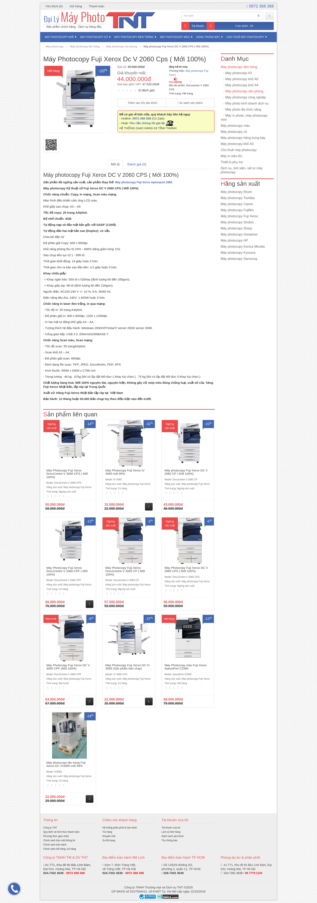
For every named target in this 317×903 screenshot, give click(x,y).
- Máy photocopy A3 (236, 73)
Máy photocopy (54, 46)
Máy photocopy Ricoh (236, 192)
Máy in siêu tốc (232, 156)
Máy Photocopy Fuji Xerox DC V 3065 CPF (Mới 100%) (68, 666)
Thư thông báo (170, 840)
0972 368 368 (260, 6)
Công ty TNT (50, 827)
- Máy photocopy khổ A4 (239, 85)
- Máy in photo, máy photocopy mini (244, 117)
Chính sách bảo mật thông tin (59, 840)
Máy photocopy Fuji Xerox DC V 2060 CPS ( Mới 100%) (176, 46)
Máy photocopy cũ (94, 36)
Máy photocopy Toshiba (238, 198)
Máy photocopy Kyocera (238, 252)
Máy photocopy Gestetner (239, 234)
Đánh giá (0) (137, 164)
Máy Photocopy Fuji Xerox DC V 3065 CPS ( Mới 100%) (186, 569)
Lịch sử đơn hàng (171, 832)
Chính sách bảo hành (54, 844)
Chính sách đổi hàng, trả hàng (59, 849)
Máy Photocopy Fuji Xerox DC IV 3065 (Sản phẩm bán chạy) (127, 666)
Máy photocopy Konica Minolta (243, 246)
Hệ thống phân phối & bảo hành (119, 827)
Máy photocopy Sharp (236, 228)
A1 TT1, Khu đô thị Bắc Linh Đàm (67, 865)
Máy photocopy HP (234, 240)
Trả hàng (107, 832)
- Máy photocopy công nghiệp (243, 97)
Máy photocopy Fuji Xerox (239, 216)
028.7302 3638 (173, 873)
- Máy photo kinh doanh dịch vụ (245, 103)
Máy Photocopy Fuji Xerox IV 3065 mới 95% (124, 472)
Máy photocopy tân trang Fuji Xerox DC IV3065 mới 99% (65, 764)
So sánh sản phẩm (190, 102)
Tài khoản (192, 26)
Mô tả (115, 164)
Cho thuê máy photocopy (245, 36)
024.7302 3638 (53, 873)
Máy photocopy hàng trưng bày (243, 138)
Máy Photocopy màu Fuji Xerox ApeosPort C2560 (186, 666)
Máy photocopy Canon (237, 204)
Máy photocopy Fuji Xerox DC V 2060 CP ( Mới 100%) (186, 472)
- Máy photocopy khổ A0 (239, 79)
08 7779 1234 (253, 873)
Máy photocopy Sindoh (237, 222)
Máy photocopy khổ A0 (237, 144)
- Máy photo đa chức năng (241, 109)
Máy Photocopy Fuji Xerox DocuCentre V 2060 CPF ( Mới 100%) (67, 571)
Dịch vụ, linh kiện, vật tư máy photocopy (242, 170)
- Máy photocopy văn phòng (242, 91)
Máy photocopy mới (59, 36)
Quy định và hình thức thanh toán (61, 832)
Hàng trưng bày (208, 36)
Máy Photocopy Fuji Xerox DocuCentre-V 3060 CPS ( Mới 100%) (67, 474)
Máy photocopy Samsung (239, 258)
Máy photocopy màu (175, 36)
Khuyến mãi (108, 836)
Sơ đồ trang (108, 840)
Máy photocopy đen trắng (133, 36)
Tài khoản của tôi (171, 827)
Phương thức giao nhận (56, 836)
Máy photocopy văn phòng (121, 46)
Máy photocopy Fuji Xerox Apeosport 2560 (143, 182)
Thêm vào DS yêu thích (141, 102)
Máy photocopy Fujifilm (237, 210)
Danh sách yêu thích (173, 836)
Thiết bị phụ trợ (232, 162)
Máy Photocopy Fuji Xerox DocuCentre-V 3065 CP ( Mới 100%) (125, 571)
